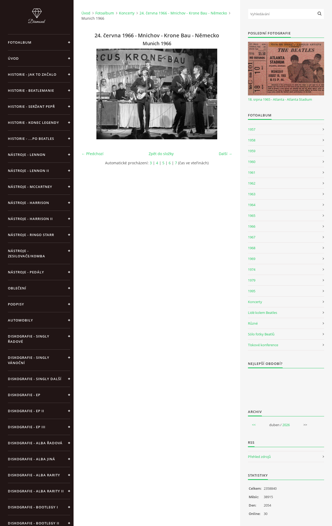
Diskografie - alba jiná (31, 459)
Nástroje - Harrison (28, 202)
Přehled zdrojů (259, 456)
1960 (251, 161)
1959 (251, 151)
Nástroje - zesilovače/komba (26, 253)
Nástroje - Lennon (26, 154)
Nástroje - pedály (26, 272)
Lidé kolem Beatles (262, 312)
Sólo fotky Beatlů (261, 334)
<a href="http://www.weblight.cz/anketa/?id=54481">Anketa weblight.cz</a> (286, 385)
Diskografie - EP (24, 394)
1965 (251, 215)
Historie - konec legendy (33, 122)
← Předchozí (92, 153)
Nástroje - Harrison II (30, 218)
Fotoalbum (20, 42)
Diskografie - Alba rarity (34, 475)
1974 (251, 269)
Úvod (13, 58)
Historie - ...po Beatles (31, 138)
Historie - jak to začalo (32, 74)
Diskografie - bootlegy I (33, 507)
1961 (251, 172)
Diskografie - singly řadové (28, 339)
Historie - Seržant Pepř (31, 106)
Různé (253, 323)
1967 (251, 237)
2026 (286, 424)
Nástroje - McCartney (30, 186)
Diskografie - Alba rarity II (36, 491)
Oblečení (17, 288)
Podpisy (16, 304)
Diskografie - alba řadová (35, 443)
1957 (251, 129)
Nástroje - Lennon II (28, 170)
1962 (251, 183)
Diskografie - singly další (34, 378)
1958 (251, 140)
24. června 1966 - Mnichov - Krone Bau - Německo (183, 13)
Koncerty (126, 13)
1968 (251, 248)
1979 (251, 280)
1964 (251, 204)
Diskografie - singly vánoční (28, 360)
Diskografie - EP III (26, 427)
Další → (225, 153)
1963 (251, 194)
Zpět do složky (161, 153)
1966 (251, 226)
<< (254, 424)
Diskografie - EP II (26, 410)
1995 (251, 291)
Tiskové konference (263, 345)
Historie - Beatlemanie (31, 90)
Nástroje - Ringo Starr (31, 234)
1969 (251, 258)
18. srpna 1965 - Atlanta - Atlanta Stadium (280, 99)
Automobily (20, 320)
